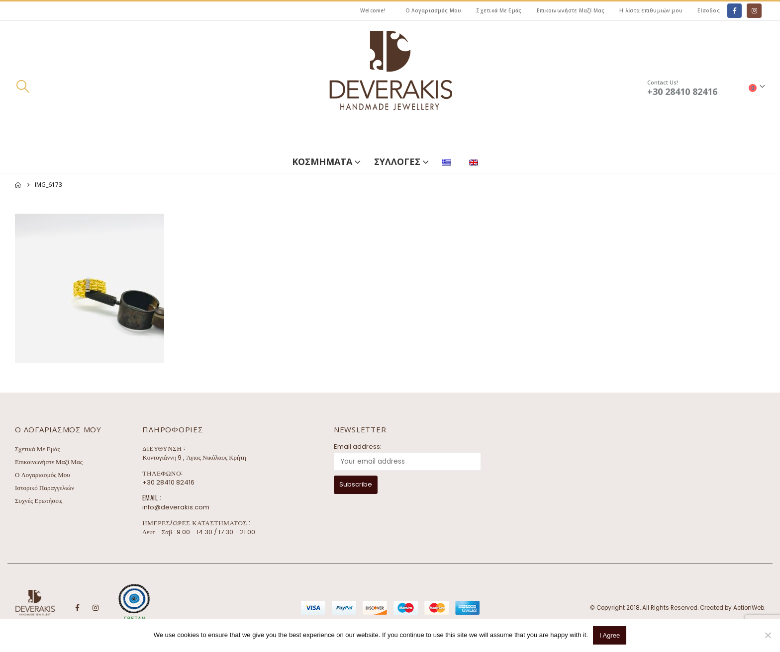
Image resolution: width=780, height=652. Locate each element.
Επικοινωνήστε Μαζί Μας (571, 10)
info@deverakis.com (175, 507)
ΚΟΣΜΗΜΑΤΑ (322, 161)
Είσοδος (708, 10)
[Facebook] (734, 10)
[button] (22, 86)
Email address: (358, 446)
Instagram (95, 607)
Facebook (77, 607)
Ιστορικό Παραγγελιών (44, 487)
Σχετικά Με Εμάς (498, 10)
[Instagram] (754, 10)
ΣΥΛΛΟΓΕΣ (397, 161)
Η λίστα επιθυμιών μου (650, 10)
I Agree (609, 635)
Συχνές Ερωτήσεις (38, 500)
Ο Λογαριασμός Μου (433, 10)
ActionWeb (748, 608)
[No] (768, 635)
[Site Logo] (390, 87)
